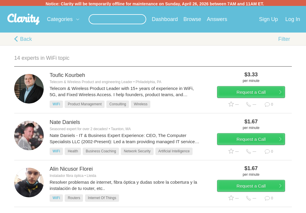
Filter (284, 40)
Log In (292, 20)
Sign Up (268, 20)
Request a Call (256, 95)
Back (26, 40)
